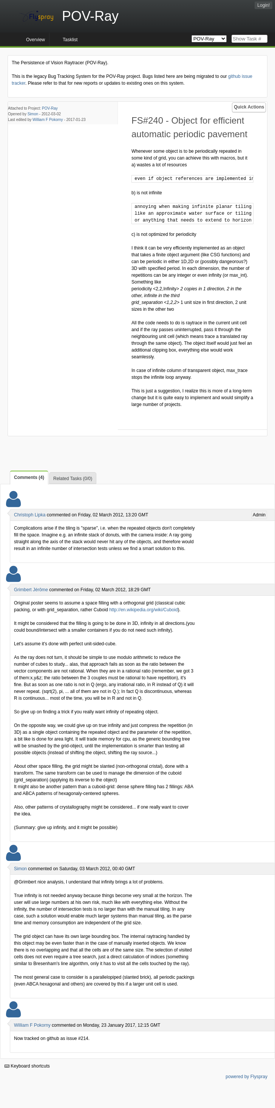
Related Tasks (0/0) (72, 478)
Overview (35, 39)
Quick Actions (249, 107)
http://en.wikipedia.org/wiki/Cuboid (143, 609)
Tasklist (70, 39)
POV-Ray (50, 108)
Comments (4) (29, 477)
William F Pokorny (47, 120)
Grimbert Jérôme (31, 589)
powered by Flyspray (246, 1076)
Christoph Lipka (29, 515)
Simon (33, 114)
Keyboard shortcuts (27, 1066)
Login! (263, 5)
